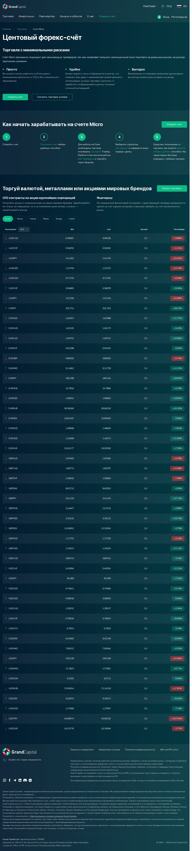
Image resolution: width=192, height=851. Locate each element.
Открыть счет (107, 16)
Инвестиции (26, 16)
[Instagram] (4, 780)
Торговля (8, 16)
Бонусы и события (71, 16)
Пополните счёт (48, 144)
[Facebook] (10, 780)
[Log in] (159, 17)
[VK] (30, 780)
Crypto (72, 218)
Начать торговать (172, 188)
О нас (90, 16)
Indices (33, 218)
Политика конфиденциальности (140, 749)
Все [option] (22, 229)
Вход (166, 17)
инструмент (122, 148)
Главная (7, 29)
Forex (7, 218)
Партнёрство (47, 16)
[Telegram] (15, 780)
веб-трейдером (86, 158)
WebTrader (149, 6)
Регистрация (179, 17)
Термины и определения (82, 749)
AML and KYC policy (169, 749)
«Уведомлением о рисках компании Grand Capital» (53, 816)
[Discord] (25, 780)
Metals (46, 218)
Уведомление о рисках (109, 749)
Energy (59, 218)
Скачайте (96, 151)
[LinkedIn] (20, 780)
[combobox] (24, 229)
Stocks (20, 218)
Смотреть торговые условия (52, 96)
